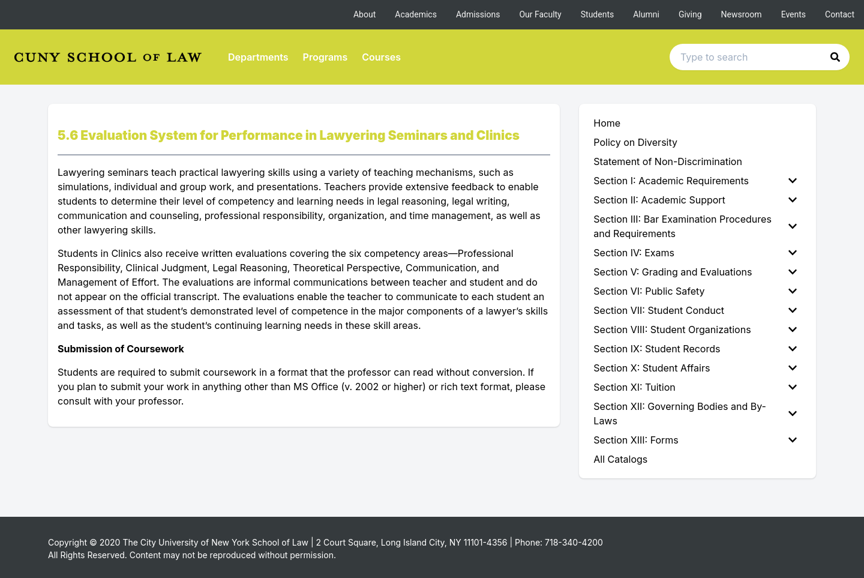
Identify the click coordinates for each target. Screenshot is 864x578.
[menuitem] (697, 180)
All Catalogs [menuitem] (620, 459)
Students (597, 14)
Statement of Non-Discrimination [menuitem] (667, 161)
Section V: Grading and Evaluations (695, 272)
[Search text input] (760, 57)
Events (793, 14)
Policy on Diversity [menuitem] (635, 142)
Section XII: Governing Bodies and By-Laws (695, 413)
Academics (416, 14)
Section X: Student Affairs (695, 368)
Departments (258, 57)
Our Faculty (540, 14)
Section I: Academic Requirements (695, 181)
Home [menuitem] (606, 123)
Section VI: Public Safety (695, 291)
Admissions (478, 14)
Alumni (646, 14)
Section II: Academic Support (695, 200)
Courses (381, 57)
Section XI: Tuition (695, 387)
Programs (325, 57)
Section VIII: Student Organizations (695, 330)
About (364, 14)
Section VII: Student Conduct (695, 310)
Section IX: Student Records (695, 349)
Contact (839, 14)
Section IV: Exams (695, 253)
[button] (835, 57)
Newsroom (741, 14)
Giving (690, 14)
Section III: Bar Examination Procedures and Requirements (695, 226)
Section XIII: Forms (695, 440)
